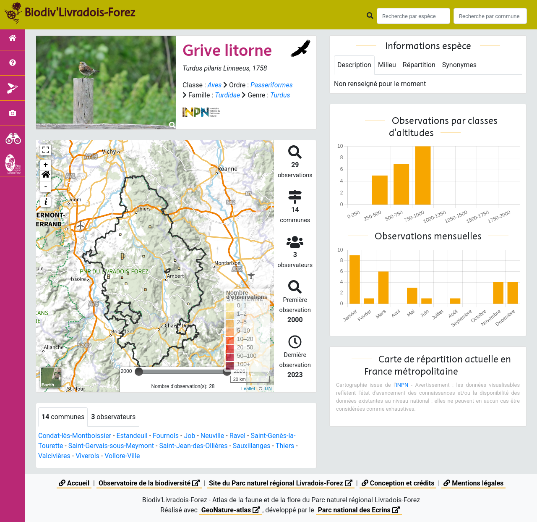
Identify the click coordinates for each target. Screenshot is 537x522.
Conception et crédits (398, 483)
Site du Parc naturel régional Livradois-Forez (280, 483)
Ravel (237, 437)
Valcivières (54, 458)
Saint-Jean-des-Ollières (193, 447)
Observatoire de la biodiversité (149, 483)
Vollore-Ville (122, 458)
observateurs (113, 418)
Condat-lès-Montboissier (74, 437)
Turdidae (271, 95)
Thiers (285, 447)
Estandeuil (132, 437)
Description (354, 65)
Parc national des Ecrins (359, 510)
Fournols (166, 437)
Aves (215, 85)
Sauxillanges (252, 447)
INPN (402, 385)
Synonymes (459, 65)
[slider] (139, 373)
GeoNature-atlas (230, 510)
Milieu (387, 65)
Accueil (74, 483)
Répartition (419, 65)
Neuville (212, 437)
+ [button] (46, 167)
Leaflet (248, 390)
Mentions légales (473, 483)
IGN (267, 390)
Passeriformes (203, 95)
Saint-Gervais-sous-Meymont (111, 447)
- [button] (46, 189)
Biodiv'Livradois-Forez (79, 12)
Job (190, 437)
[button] (45, 177)
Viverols (87, 458)
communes (63, 418)
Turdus (215, 105)
